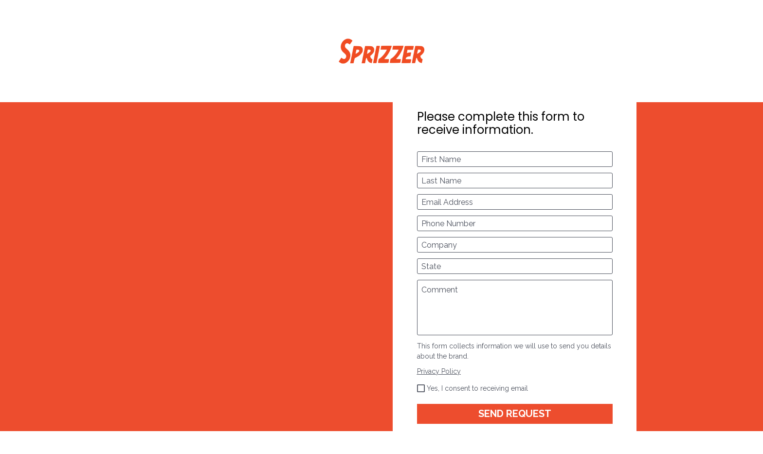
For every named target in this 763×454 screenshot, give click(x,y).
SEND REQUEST (514, 413)
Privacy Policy (439, 371)
